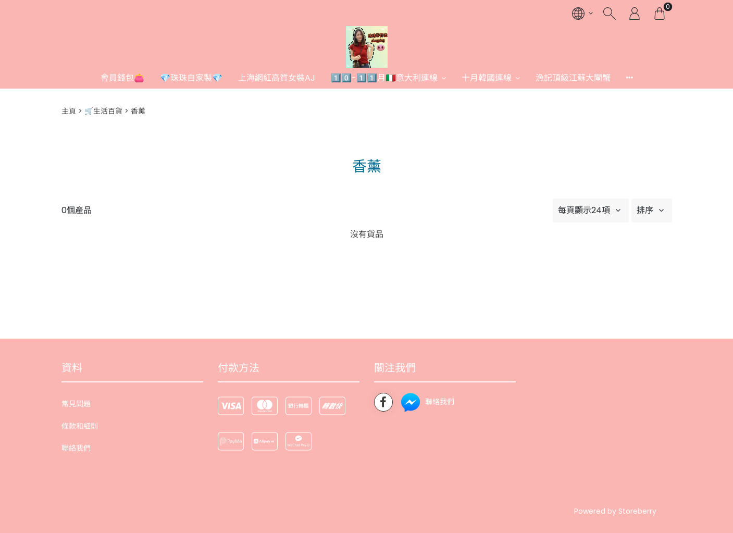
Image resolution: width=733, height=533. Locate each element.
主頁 (68, 111)
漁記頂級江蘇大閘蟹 (573, 78)
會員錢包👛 (122, 78)
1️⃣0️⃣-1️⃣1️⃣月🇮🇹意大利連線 (384, 78)
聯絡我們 (76, 448)
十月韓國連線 (487, 78)
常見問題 (76, 404)
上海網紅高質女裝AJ (276, 78)
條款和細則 (79, 426)
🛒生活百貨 (103, 111)
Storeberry (637, 511)
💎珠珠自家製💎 (191, 78)
